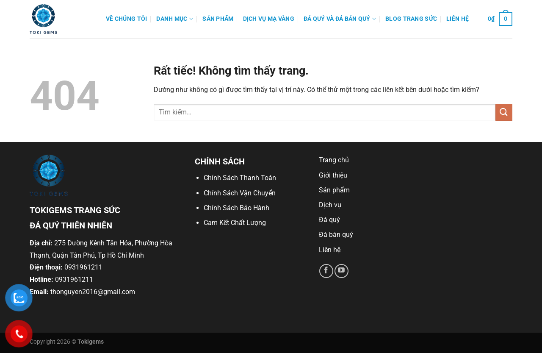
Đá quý (329, 220)
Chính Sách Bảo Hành (236, 208)
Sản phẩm (217, 18)
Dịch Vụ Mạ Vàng (268, 18)
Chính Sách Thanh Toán (240, 178)
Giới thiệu (333, 175)
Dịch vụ (330, 205)
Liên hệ (457, 18)
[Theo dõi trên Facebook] (326, 271)
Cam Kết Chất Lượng (235, 223)
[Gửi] (503, 112)
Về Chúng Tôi (126, 18)
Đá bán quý (336, 235)
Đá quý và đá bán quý (340, 19)
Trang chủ (334, 160)
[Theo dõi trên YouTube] (341, 271)
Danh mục (174, 19)
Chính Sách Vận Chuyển (240, 193)
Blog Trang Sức (411, 18)
